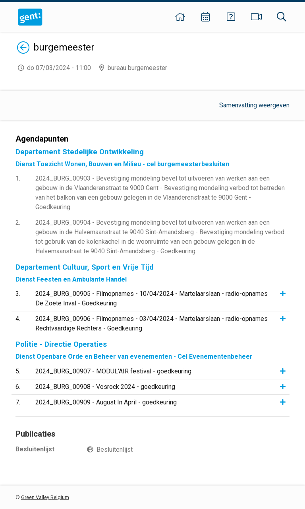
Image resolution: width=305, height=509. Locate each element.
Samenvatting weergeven (254, 105)
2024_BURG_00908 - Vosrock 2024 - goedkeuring (105, 386)
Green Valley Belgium (45, 497)
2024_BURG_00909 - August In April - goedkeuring (106, 402)
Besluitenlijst (115, 449)
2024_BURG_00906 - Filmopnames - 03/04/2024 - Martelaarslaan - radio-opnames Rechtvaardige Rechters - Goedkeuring (151, 323)
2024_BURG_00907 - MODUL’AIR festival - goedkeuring (113, 371)
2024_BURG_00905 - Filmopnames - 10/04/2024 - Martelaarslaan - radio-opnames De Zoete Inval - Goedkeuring (151, 298)
